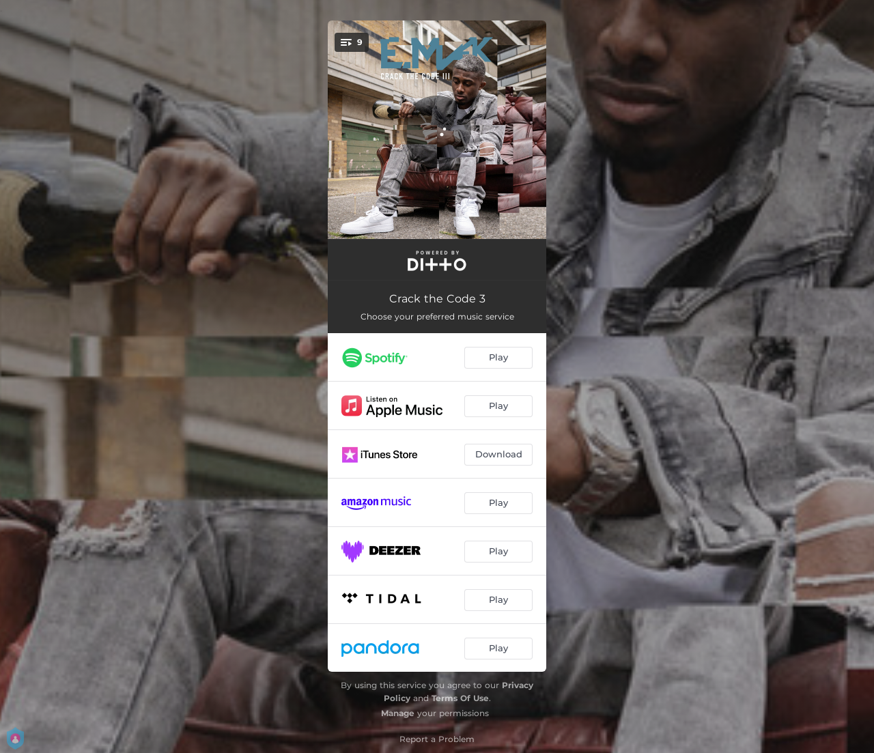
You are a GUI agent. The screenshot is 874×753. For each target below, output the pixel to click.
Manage (397, 713)
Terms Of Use (460, 698)
